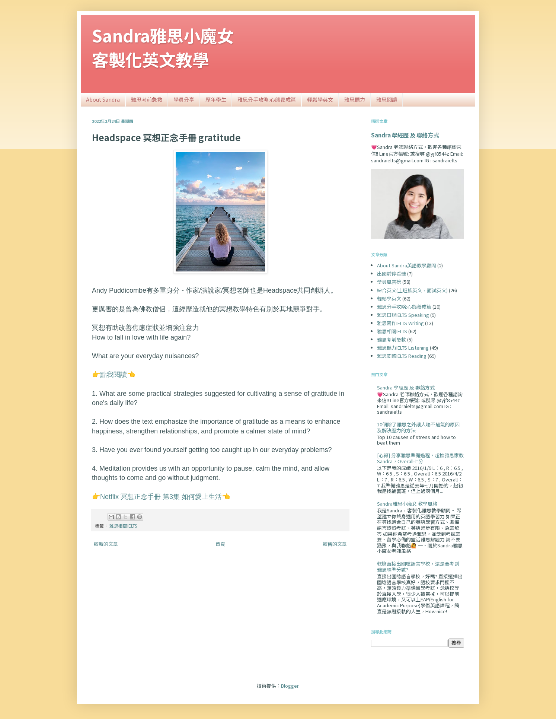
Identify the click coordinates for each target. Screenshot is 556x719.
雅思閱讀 (386, 99)
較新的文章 (106, 543)
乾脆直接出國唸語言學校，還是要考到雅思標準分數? (418, 566)
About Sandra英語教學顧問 (406, 265)
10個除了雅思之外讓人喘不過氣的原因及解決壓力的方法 (418, 427)
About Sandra (103, 99)
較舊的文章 (335, 543)
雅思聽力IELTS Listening (403, 347)
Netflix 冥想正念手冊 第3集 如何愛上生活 (161, 496)
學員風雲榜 (389, 281)
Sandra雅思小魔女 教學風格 (407, 503)
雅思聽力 (354, 99)
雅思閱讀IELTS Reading (401, 355)
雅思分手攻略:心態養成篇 (266, 99)
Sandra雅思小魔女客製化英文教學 (163, 47)
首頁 (220, 543)
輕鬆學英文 (320, 99)
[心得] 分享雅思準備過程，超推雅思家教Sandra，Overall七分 (420, 458)
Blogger (289, 685)
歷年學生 (215, 99)
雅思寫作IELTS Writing (400, 323)
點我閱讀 (113, 374)
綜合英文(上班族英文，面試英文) (412, 290)
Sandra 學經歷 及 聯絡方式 (405, 135)
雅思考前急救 (146, 99)
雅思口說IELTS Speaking (403, 314)
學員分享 (183, 99)
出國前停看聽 (391, 273)
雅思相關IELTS (123, 525)
